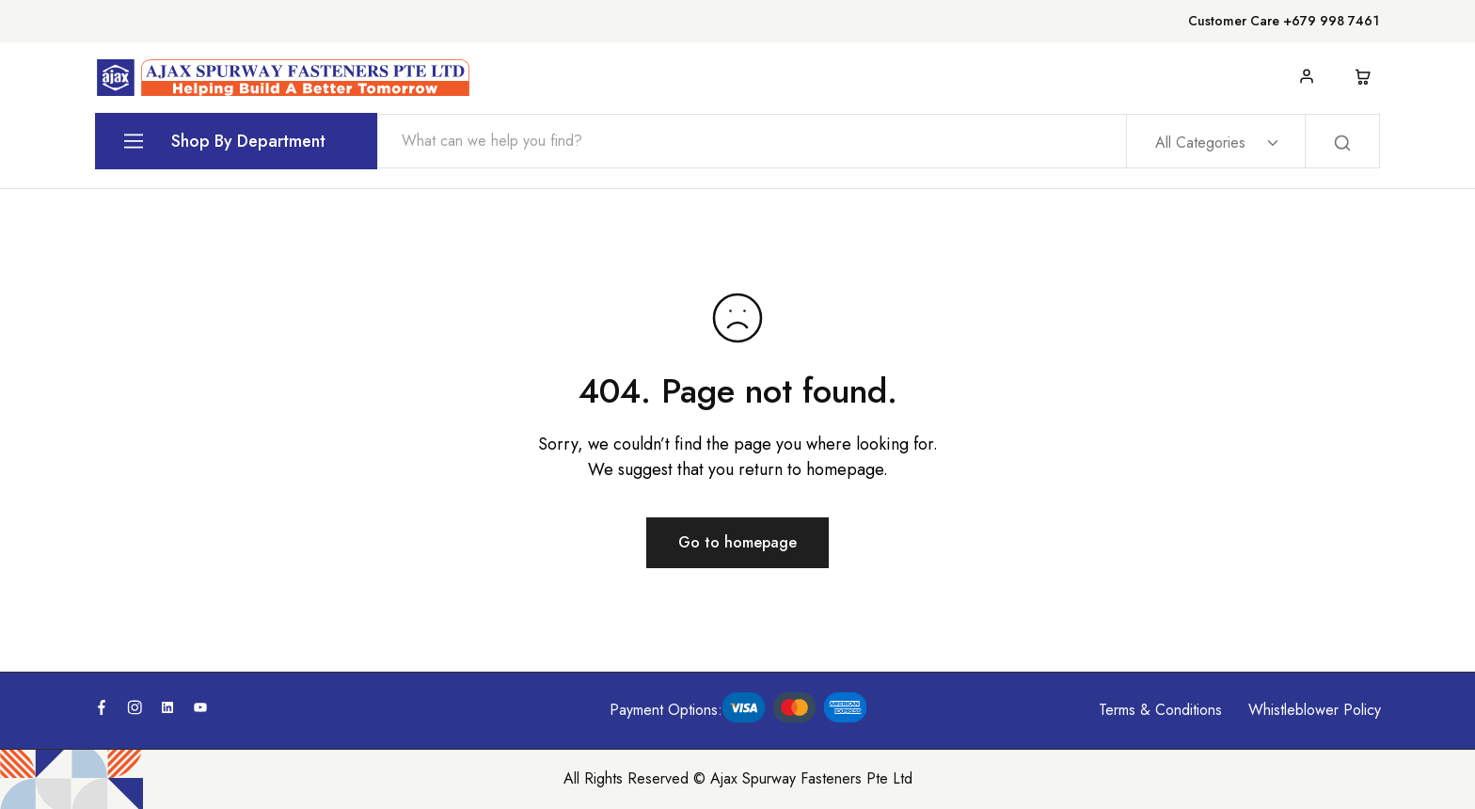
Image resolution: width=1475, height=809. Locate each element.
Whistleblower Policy (1314, 710)
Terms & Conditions (1160, 710)
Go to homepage (737, 542)
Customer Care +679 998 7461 (1283, 20)
